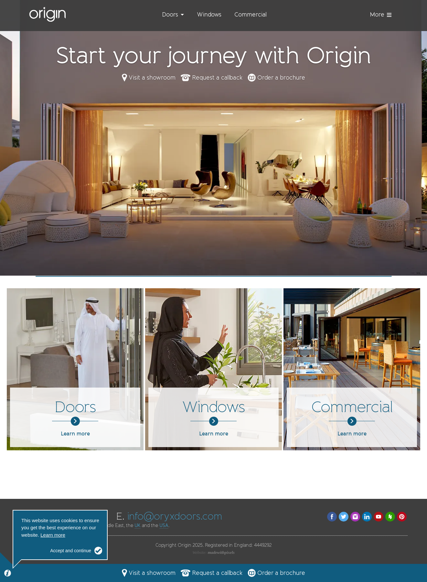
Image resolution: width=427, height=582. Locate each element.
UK (137, 525)
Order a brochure (281, 77)
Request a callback (217, 77)
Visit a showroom (152, 77)
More (380, 14)
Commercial (250, 14)
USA (163, 525)
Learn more (75, 429)
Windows (209, 14)
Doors (170, 14)
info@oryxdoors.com (174, 516)
